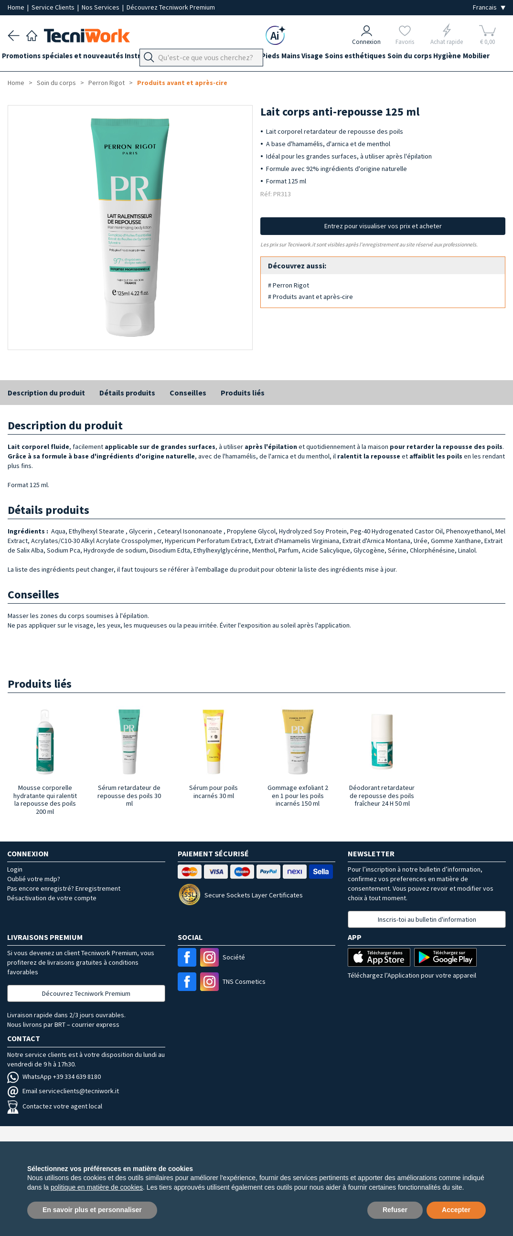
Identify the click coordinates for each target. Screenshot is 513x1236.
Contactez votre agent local (54, 1106)
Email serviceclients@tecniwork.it (63, 1091)
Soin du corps (456, 58)
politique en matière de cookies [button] (97, 1187)
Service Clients (54, 7)
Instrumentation (164, 58)
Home (17, 7)
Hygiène (21, 75)
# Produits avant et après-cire (310, 296)
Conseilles (188, 392)
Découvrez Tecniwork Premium (171, 7)
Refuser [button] (395, 1210)
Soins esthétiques (396, 58)
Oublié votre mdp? (33, 878)
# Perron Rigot (288, 285)
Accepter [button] (456, 1210)
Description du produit (46, 392)
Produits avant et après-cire (182, 82)
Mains (319, 58)
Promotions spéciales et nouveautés (68, 58)
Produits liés (243, 392)
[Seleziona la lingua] (489, 7)
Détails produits (127, 392)
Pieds (294, 58)
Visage (347, 58)
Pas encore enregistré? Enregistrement (63, 888)
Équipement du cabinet (238, 58)
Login (14, 869)
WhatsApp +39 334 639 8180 (54, 1076)
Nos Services (101, 7)
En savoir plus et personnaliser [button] (92, 1210)
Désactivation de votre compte (51, 898)
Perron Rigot (106, 82)
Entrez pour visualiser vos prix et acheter (383, 226)
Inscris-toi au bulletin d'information (427, 919)
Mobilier (56, 75)
